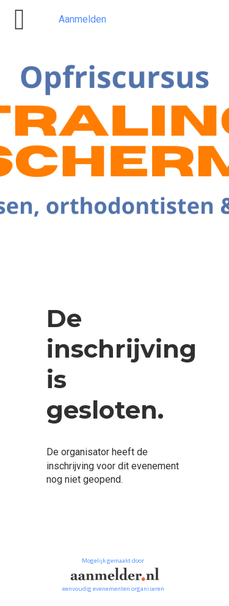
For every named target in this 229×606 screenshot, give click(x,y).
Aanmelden (82, 19)
